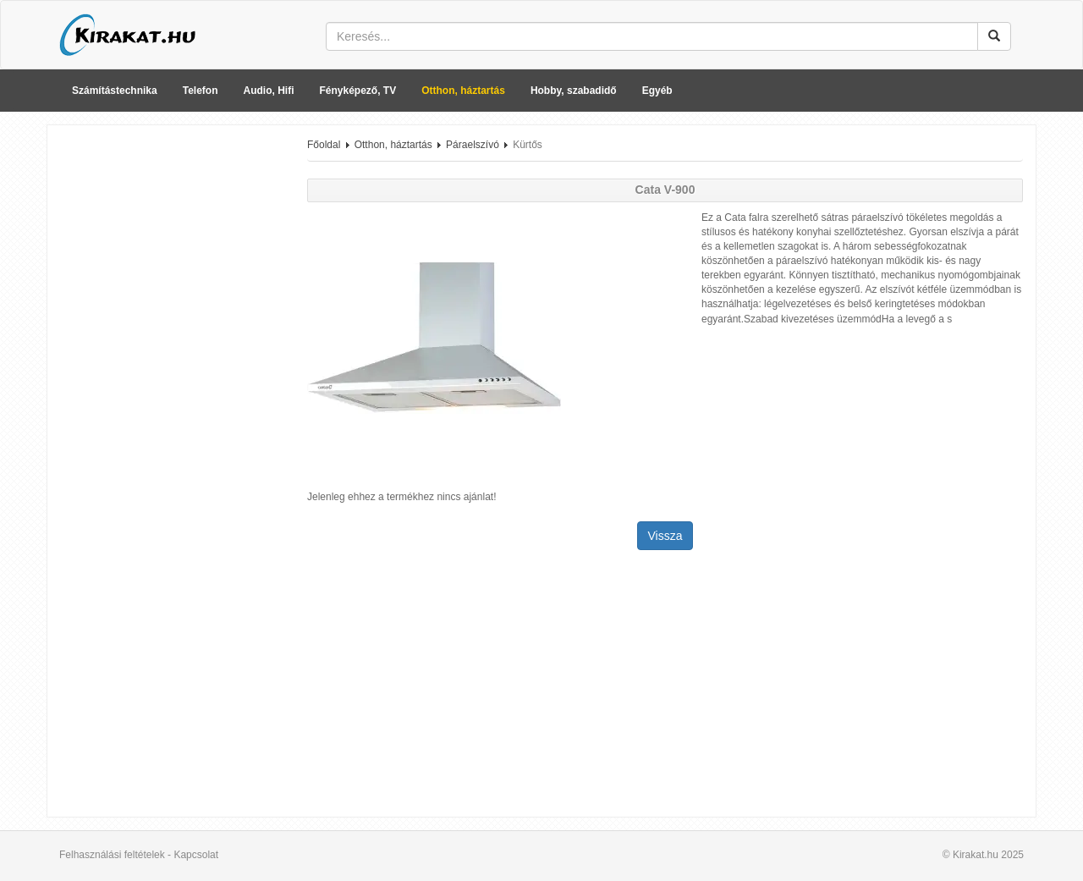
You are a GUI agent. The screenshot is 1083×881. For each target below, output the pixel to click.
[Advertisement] (171, 392)
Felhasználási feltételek (112, 855)
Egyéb (657, 90)
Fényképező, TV (358, 90)
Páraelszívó (472, 145)
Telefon (200, 90)
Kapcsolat (195, 855)
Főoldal (323, 145)
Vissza (665, 535)
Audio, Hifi (269, 90)
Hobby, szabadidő (574, 90)
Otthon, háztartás (463, 90)
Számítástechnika (114, 90)
